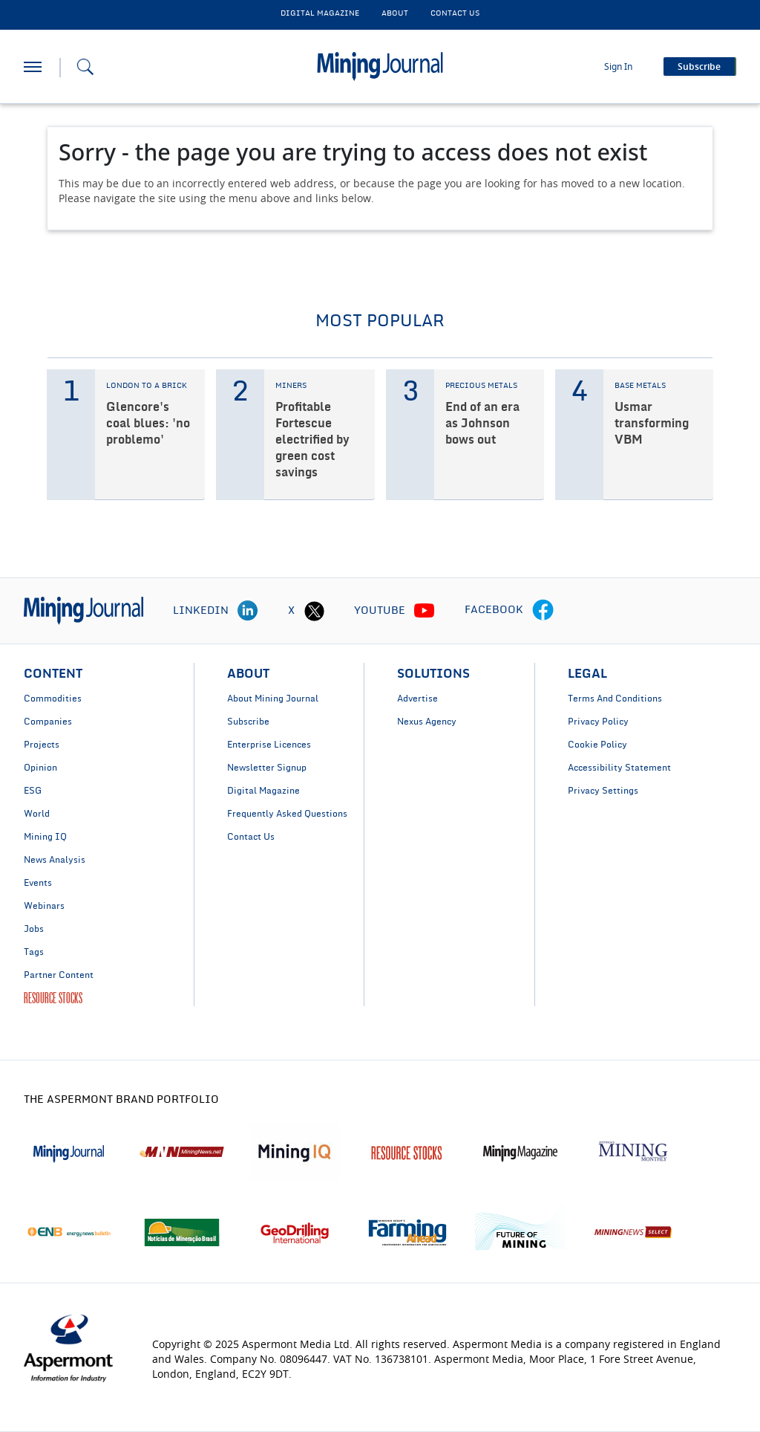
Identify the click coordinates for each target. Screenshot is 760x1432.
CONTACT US (454, 13)
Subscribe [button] (699, 66)
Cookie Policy (597, 744)
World (37, 813)
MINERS (291, 385)
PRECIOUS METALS (481, 385)
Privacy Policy (598, 721)
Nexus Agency (426, 721)
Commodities (53, 698)
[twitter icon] (314, 610)
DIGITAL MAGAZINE (320, 13)
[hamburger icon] (33, 67)
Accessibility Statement (619, 767)
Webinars (44, 905)
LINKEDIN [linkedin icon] (201, 611)
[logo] (83, 610)
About (394, 13)
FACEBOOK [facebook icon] (494, 610)
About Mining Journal (272, 698)
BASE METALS (640, 385)
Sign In (618, 66)
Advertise (417, 698)
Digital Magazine (263, 790)
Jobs (34, 928)
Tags (34, 951)
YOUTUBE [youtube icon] (379, 611)
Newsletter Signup (267, 767)
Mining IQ (45, 836)
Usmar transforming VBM (652, 423)
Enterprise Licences (269, 744)
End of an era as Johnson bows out (482, 423)
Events (38, 882)
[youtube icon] (424, 610)
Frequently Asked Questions (287, 813)
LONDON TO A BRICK (146, 385)
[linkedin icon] (248, 610)
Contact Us (251, 836)
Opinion (40, 767)
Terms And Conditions (615, 698)
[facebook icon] (543, 611)
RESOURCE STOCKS (53, 998)
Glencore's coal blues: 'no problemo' (148, 423)
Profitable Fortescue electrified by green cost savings (312, 440)
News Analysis (54, 859)
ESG (33, 790)
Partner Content (59, 975)
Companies (48, 721)
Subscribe (248, 721)
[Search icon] (85, 67)
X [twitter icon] (291, 611)
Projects (41, 744)
